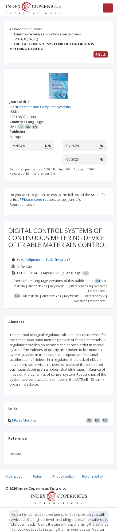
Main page (13, 476)
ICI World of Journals (25, 29)
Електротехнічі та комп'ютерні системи (47, 34)
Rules (37, 476)
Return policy (92, 476)
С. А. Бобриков (29, 259)
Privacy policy (63, 476)
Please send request (39, 199)
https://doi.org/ (24, 420)
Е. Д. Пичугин (57, 259)
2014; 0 (26, 38)
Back (100, 54)
